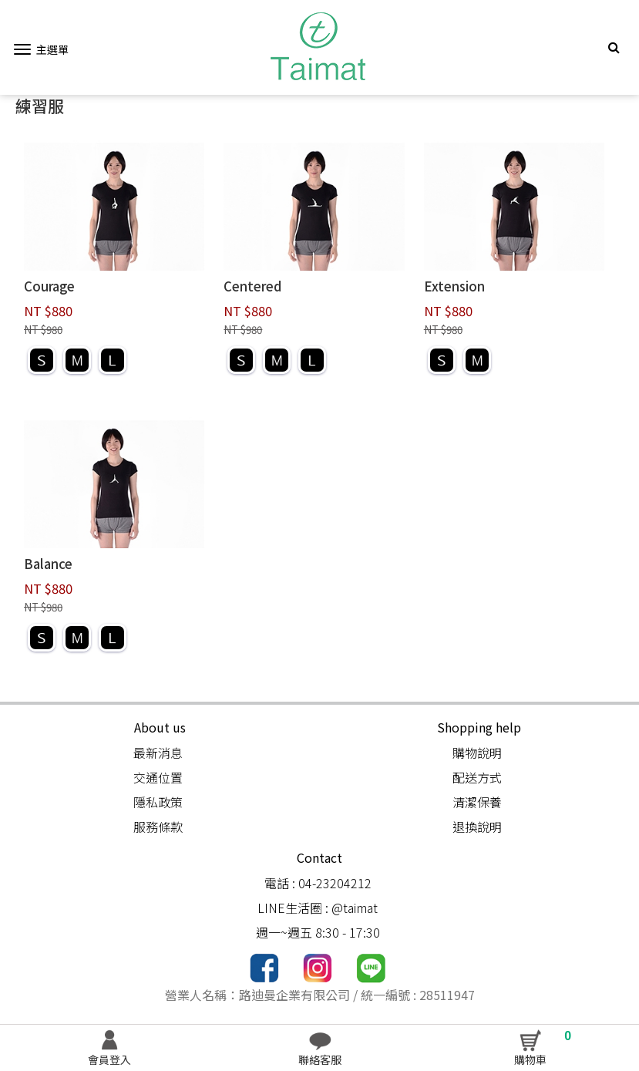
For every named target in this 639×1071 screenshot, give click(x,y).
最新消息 (158, 752)
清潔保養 (477, 802)
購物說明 (477, 752)
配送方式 (477, 777)
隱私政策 (158, 802)
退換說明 (477, 826)
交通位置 (158, 777)
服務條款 (158, 826)
